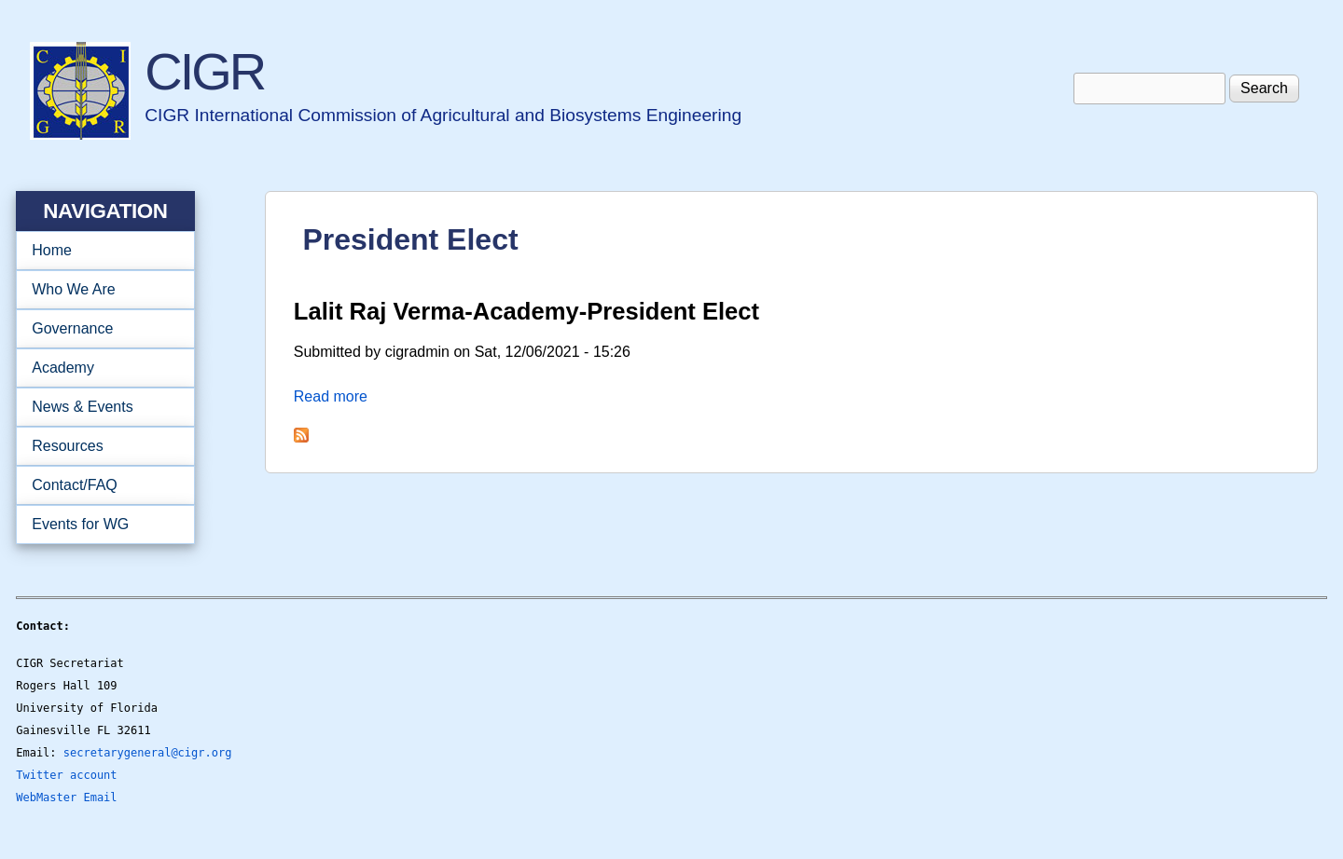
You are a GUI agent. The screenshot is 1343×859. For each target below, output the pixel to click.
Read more (330, 396)
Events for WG (80, 524)
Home (52, 250)
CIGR (204, 71)
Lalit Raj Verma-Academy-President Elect (526, 311)
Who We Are (99, 289)
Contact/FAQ (99, 485)
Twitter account (66, 775)
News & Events (99, 407)
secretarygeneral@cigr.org (147, 752)
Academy (99, 368)
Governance (99, 328)
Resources (99, 446)
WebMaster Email (66, 797)
